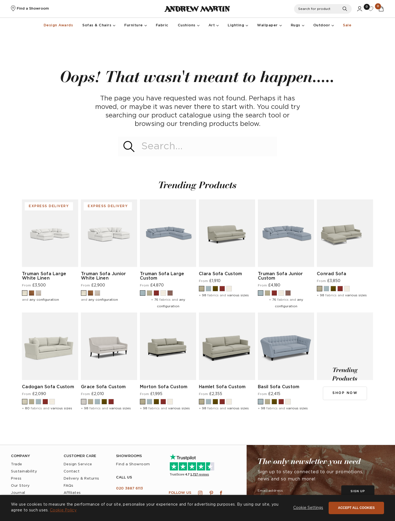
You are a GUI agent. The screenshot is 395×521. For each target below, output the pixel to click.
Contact (72, 471)
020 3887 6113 (129, 488)
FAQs (69, 485)
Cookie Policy (63, 510)
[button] (308, 508)
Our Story (20, 485)
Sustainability (24, 471)
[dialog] (197, 508)
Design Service (78, 464)
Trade (16, 464)
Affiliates (72, 492)
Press (16, 478)
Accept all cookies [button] (356, 508)
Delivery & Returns (81, 478)
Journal (18, 492)
